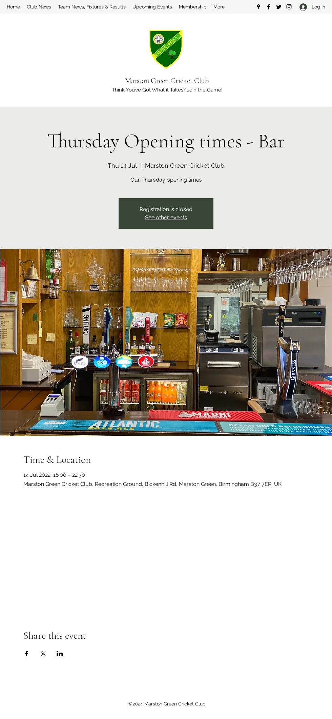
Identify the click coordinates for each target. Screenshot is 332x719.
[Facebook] (268, 6)
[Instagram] (289, 6)
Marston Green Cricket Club (167, 80)
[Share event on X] (43, 653)
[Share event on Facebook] (26, 653)
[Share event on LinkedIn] (60, 653)
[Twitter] (278, 6)
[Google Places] (258, 6)
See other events (166, 217)
